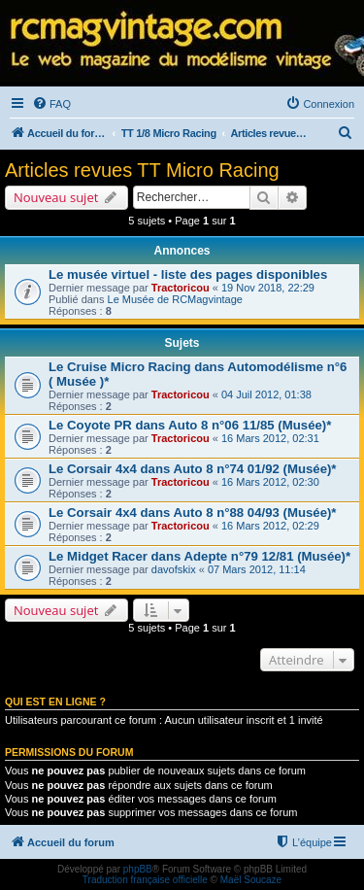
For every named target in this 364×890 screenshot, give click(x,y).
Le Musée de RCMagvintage (175, 299)
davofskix (173, 569)
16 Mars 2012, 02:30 (270, 482)
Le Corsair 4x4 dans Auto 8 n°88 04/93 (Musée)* (193, 512)
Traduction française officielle (145, 879)
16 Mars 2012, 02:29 (270, 525)
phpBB (137, 869)
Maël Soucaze (250, 879)
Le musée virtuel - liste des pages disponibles (188, 274)
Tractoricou (180, 287)
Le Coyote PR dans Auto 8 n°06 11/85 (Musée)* (190, 425)
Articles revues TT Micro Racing (142, 170)
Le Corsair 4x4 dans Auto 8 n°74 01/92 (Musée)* (193, 469)
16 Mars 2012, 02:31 (270, 438)
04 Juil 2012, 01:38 (266, 394)
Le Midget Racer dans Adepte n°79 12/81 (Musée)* (199, 556)
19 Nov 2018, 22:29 (267, 287)
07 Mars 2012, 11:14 (257, 569)
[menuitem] (51, 104)
